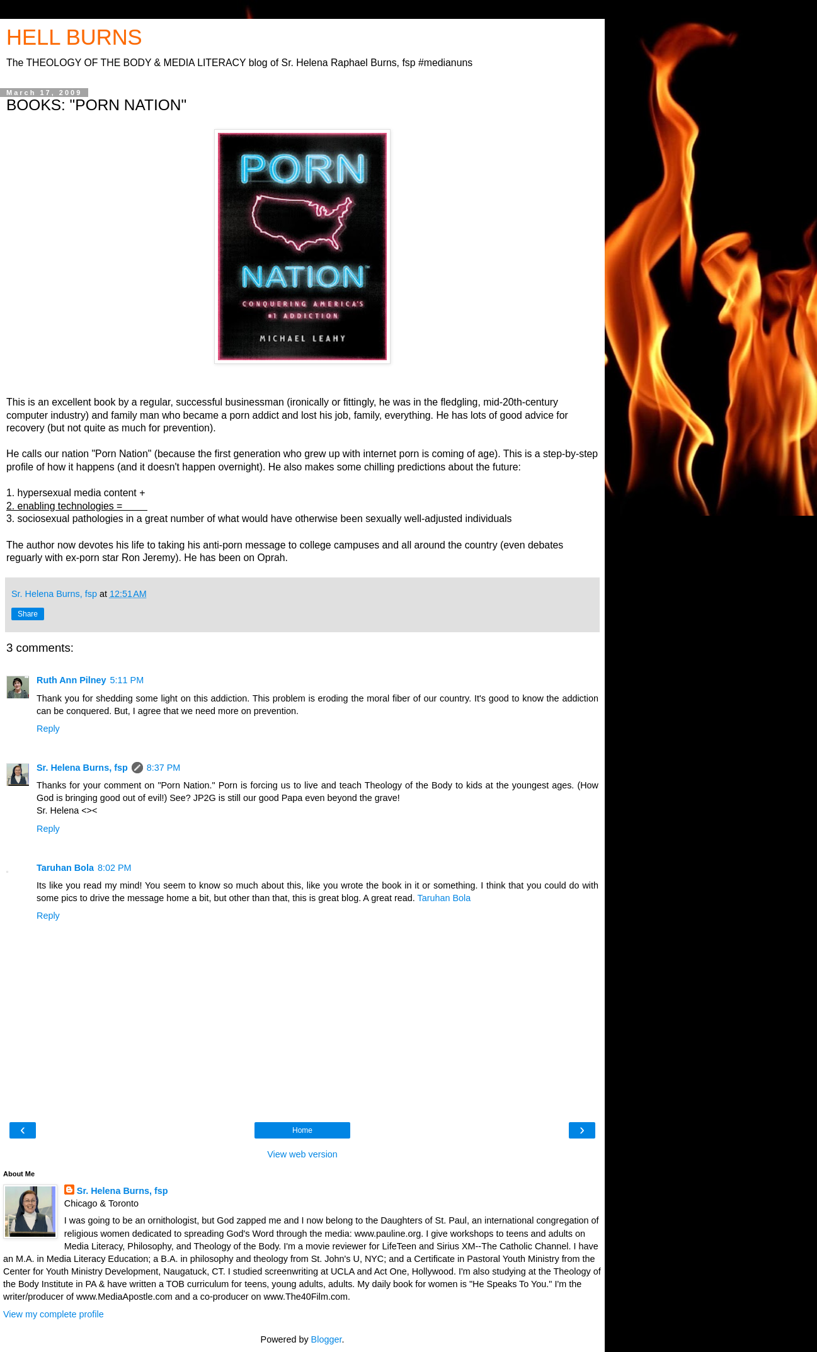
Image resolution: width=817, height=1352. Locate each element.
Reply (48, 729)
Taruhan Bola (65, 868)
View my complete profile (53, 1314)
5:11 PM (127, 680)
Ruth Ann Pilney (71, 680)
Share (28, 614)
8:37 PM (164, 768)
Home (302, 1130)
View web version (302, 1154)
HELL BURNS (74, 37)
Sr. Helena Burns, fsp (82, 768)
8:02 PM (115, 868)
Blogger (326, 1339)
